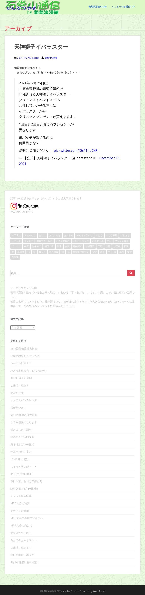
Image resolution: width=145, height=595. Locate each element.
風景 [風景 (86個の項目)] (121, 251)
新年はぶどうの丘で (22, 444)
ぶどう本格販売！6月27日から (28, 370)
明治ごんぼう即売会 (22, 437)
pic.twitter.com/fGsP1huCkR (75, 150)
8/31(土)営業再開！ (21, 474)
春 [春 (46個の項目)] (13, 251)
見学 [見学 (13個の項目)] (94, 251)
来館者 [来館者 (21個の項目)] (20, 251)
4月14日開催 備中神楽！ (24, 562)
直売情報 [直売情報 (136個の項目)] (53, 251)
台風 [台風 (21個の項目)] (67, 246)
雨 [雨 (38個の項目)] (109, 251)
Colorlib (74, 591)
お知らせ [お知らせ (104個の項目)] (68, 235)
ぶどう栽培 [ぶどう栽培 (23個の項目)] (111, 235)
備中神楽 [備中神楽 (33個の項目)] (36, 246)
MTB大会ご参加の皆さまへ (26, 518)
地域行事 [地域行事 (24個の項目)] (89, 246)
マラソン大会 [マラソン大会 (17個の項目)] (121, 240)
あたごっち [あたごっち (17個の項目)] (55, 235)
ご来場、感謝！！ (21, 547)
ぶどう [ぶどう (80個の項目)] (99, 235)
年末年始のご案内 (21, 451)
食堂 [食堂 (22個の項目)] (129, 251)
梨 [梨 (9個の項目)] (34, 251)
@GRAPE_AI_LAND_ (22, 212)
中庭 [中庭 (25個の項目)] (26, 246)
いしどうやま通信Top (123, 6)
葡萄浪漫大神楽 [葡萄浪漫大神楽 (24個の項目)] (81, 251)
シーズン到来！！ (21, 363)
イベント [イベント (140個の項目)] (16, 240)
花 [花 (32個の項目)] (68, 251)
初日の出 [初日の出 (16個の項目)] (49, 246)
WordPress (99, 591)
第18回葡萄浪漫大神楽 (23, 415)
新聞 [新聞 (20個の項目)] (126, 246)
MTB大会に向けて (21, 525)
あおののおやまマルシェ (24, 540)
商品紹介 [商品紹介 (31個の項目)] (77, 246)
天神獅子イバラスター (41, 46)
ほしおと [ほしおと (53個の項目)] (125, 235)
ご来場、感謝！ (19, 385)
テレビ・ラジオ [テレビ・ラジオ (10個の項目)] (81, 240)
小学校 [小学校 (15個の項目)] (117, 246)
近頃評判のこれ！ (21, 533)
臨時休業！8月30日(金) (24, 488)
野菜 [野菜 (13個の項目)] (102, 251)
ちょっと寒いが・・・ (23, 466)
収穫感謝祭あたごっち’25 (25, 356)
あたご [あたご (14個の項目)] (42, 235)
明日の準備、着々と (22, 555)
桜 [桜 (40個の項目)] (29, 251)
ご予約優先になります (23, 422)
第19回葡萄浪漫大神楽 (23, 348)
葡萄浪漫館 (51, 58)
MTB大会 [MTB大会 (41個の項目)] (16, 235)
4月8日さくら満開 (21, 378)
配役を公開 (17, 393)
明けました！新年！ (22, 429)
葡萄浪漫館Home (97, 6)
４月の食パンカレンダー (24, 400)
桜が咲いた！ (18, 407)
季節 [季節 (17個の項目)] (108, 246)
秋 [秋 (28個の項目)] (63, 251)
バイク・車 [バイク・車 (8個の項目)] (97, 240)
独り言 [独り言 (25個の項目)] (42, 251)
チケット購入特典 (21, 496)
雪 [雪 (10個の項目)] (115, 251)
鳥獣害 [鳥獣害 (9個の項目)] (15, 257)
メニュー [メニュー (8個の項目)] (16, 246)
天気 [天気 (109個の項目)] (100, 246)
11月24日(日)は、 (20, 459)
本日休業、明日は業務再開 (26, 481)
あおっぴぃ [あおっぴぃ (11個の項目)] (30, 235)
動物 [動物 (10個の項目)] (59, 246)
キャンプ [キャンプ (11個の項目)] (28, 240)
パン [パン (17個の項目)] (109, 240)
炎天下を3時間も (20, 510)
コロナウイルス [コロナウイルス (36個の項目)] (44, 240)
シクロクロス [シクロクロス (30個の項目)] (62, 240)
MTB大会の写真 (20, 503)
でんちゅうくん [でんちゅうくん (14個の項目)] (84, 235)
